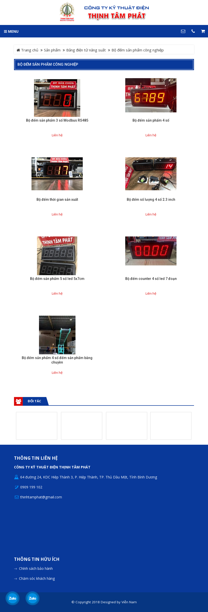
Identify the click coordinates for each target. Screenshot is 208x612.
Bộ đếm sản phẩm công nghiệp (48, 64)
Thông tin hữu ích (37, 559)
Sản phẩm (52, 49)
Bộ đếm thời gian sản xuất (57, 200)
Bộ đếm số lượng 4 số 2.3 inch (151, 200)
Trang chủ (27, 49)
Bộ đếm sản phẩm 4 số (150, 120)
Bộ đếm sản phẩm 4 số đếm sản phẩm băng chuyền (57, 360)
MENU (11, 31)
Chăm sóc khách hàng (37, 578)
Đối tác (34, 401)
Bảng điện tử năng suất (86, 49)
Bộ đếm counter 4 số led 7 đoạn (151, 279)
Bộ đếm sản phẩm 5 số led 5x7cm (57, 279)
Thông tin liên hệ (36, 458)
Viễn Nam (129, 602)
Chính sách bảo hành (36, 568)
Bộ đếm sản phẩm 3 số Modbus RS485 (57, 120)
